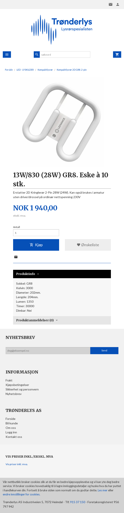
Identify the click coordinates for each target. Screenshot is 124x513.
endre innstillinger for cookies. (21, 494)
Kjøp (36, 245)
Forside (9, 69)
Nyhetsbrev (13, 394)
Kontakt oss (14, 437)
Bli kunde (12, 423)
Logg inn (11, 432)
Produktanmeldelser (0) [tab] (35, 320)
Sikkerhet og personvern (22, 389)
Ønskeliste (88, 245)
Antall (16, 227)
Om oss (11, 428)
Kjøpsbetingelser (17, 385)
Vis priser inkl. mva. (17, 464)
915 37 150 (77, 502)
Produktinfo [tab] (25, 274)
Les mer (103, 490)
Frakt (9, 380)
